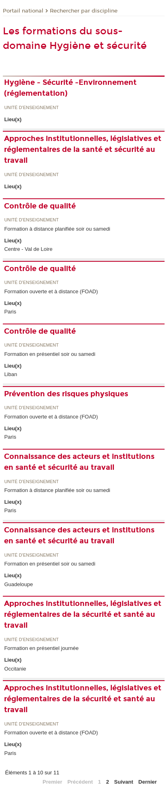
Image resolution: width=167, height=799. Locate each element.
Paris (10, 312)
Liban (10, 374)
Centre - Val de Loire (28, 249)
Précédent (80, 782)
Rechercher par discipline (84, 11)
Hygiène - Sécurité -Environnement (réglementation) (70, 88)
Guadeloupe (18, 584)
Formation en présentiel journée (41, 648)
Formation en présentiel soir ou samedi (49, 354)
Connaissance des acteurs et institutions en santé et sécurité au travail (79, 462)
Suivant (123, 782)
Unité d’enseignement (31, 108)
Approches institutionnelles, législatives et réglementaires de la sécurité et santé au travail (82, 614)
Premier (52, 782)
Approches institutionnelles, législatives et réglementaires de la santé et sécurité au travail (82, 149)
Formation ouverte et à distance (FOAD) (51, 291)
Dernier (147, 782)
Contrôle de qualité (40, 206)
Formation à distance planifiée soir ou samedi (57, 229)
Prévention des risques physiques (66, 393)
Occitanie (15, 669)
